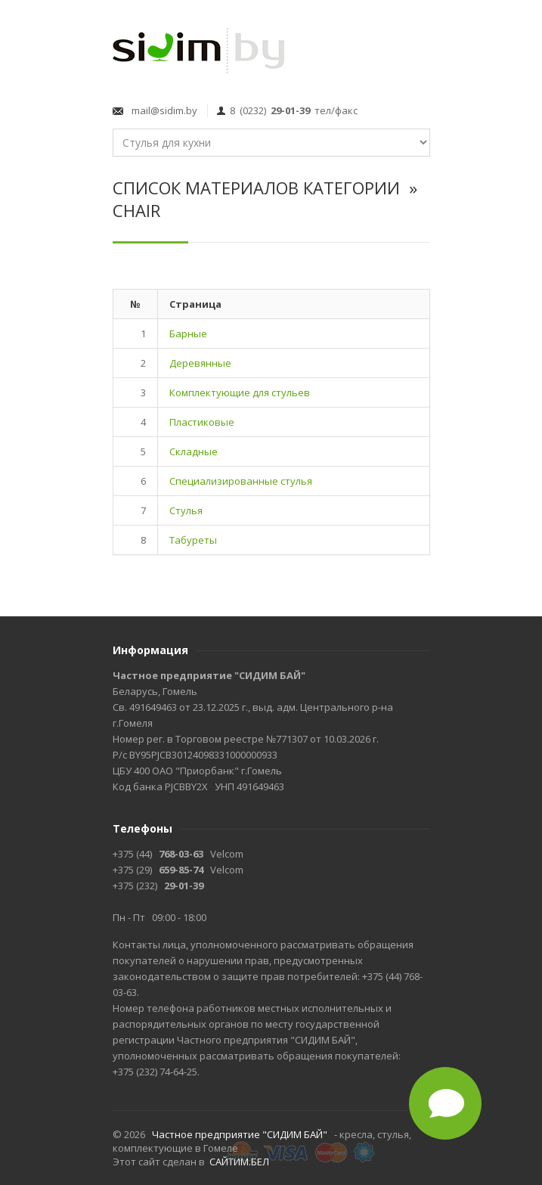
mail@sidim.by (162, 110)
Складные (193, 451)
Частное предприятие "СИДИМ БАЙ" (239, 1134)
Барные (188, 333)
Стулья (186, 510)
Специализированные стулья (240, 481)
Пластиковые (201, 422)
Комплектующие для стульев (239, 392)
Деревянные (200, 363)
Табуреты (193, 540)
